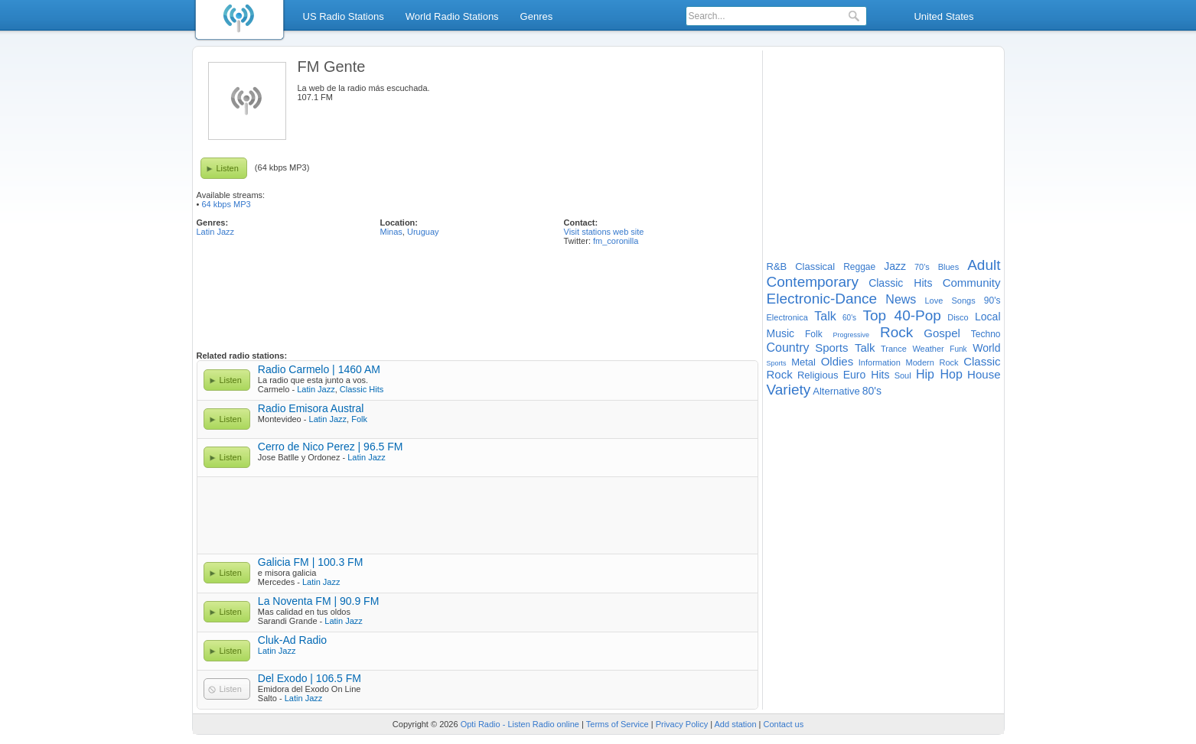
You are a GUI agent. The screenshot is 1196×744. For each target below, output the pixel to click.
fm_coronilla (615, 240)
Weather (927, 348)
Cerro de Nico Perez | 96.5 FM (330, 446)
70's (922, 266)
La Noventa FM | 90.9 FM (318, 601)
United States (943, 16)
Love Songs (950, 300)
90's (992, 300)
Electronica (787, 317)
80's (872, 391)
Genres (536, 16)
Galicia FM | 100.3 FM (310, 562)
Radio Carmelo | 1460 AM (319, 369)
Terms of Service (617, 724)
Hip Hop (939, 374)
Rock (896, 332)
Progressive (851, 335)
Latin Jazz (216, 231)
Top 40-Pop (901, 315)
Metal (803, 362)
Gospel (942, 333)
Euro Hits (866, 375)
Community (972, 282)
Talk (825, 316)
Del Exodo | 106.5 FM (309, 678)
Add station (736, 724)
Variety (789, 390)
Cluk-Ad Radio (292, 640)
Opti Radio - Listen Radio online (520, 724)
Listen (228, 168)
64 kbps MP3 (225, 204)
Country (788, 347)
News (900, 299)
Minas (391, 231)
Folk (359, 419)
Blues (949, 266)
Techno (986, 334)
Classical (815, 266)
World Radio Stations (452, 16)
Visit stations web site (604, 231)
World (986, 348)
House (983, 374)
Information (880, 362)
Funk (958, 349)
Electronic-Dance (822, 299)
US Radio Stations (343, 16)
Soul (903, 375)
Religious (817, 375)
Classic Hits (361, 389)
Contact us (784, 724)
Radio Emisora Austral (311, 408)
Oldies (837, 361)
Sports (777, 363)
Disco (958, 317)
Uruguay (423, 231)
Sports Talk (845, 347)
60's (849, 318)
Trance (894, 348)
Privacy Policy (682, 724)
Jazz (895, 266)
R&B (777, 266)
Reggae (859, 267)
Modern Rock (932, 362)
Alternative (836, 391)
